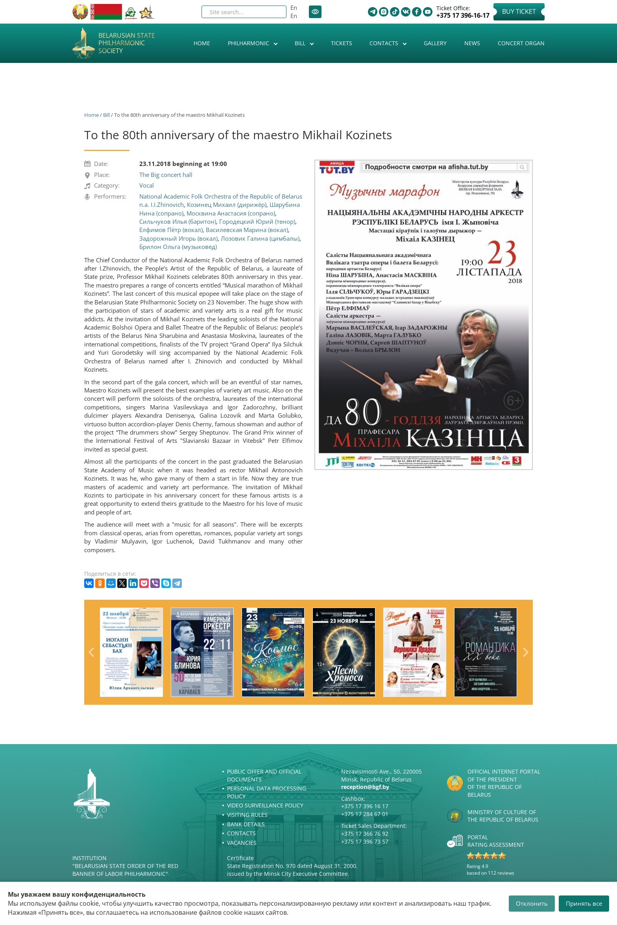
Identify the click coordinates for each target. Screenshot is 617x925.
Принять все (584, 903)
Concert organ (521, 43)
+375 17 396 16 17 (364, 806)
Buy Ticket (519, 11)
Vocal (146, 185)
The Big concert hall (165, 175)
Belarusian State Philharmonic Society (126, 43)
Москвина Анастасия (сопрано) (231, 213)
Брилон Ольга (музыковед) (178, 247)
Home (202, 43)
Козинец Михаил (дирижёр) (226, 204)
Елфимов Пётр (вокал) (171, 230)
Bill (301, 43)
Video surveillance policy (265, 805)
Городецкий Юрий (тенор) (257, 221)
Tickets (341, 43)
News (472, 43)
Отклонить (532, 903)
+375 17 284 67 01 (364, 814)
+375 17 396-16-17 (463, 15)
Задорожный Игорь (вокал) (178, 238)
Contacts (384, 43)
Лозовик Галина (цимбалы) (260, 238)
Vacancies (242, 842)
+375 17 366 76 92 (364, 833)
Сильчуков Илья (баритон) (177, 221)
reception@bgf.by (365, 786)
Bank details (246, 824)
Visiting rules (247, 814)
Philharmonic (249, 43)
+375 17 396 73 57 (364, 841)
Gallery (435, 43)
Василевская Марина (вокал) (247, 230)
